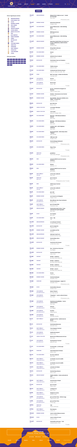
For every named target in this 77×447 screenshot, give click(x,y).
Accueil (19, 4)
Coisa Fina (38, 175)
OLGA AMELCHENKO (40, 26)
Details (67, 63)
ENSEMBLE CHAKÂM (40, 22)
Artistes (26, 4)
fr (67, 4)
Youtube (31, 436)
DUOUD (38, 213)
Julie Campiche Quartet (41, 292)
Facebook (38, 436)
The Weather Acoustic (40, 205)
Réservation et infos (65, 19)
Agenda (32, 4)
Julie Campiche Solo (40, 79)
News (38, 4)
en (69, 4)
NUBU (38, 158)
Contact (57, 4)
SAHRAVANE (39, 281)
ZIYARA (38, 74)
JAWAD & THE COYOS (41, 107)
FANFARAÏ (38, 256)
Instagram (45, 436)
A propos (50, 4)
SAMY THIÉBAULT (40, 173)
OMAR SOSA (39, 153)
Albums (44, 4)
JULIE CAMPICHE (40, 78)
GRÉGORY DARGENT (40, 41)
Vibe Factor (39, 154)
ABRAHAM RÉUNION (40, 15)
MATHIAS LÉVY (39, 60)
